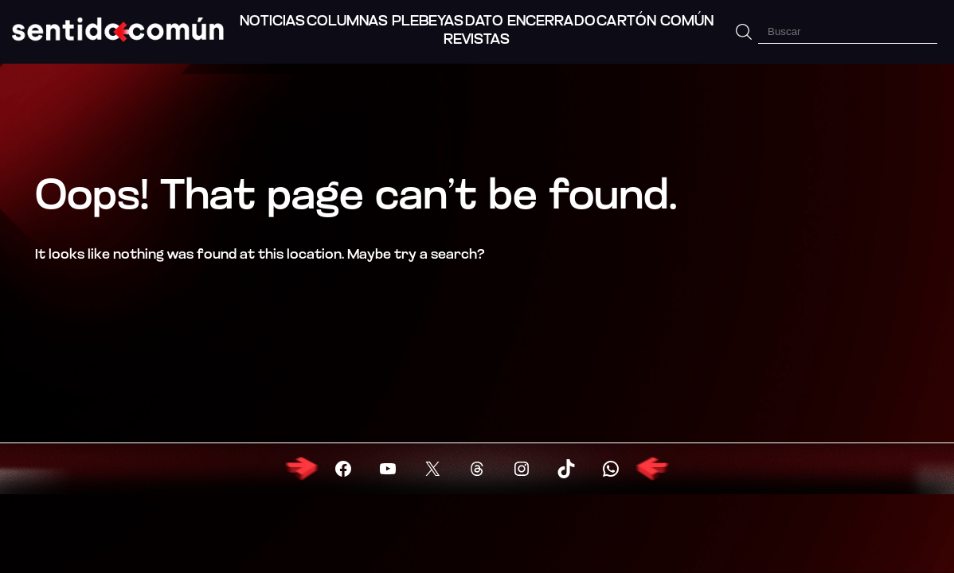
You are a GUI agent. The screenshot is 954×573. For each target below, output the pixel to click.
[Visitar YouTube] (388, 469)
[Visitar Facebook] (343, 469)
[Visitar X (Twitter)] (432, 469)
